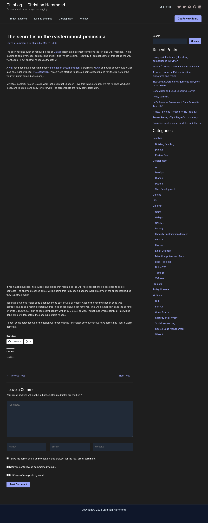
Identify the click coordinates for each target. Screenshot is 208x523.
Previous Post (16, 375)
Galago (57, 51)
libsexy (159, 237)
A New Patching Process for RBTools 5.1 (175, 111)
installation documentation (64, 67)
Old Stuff (157, 204)
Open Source (162, 309)
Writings (78, 18)
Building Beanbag (40, 18)
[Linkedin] (200, 7)
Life (155, 198)
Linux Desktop (162, 248)
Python (159, 182)
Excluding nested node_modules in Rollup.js (176, 122)
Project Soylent (41, 71)
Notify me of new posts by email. (27, 474)
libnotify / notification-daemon (171, 232)
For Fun (159, 304)
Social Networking (165, 320)
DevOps (159, 171)
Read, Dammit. (161, 96)
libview (159, 243)
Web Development (165, 187)
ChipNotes (166, 6)
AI (156, 165)
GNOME (159, 221)
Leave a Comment (16, 42)
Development (62, 18)
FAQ (97, 67)
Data (157, 298)
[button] (188, 18)
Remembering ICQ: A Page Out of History (175, 116)
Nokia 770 (160, 265)
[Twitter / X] (184, 7)
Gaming (157, 193)
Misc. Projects (163, 259)
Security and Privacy (166, 315)
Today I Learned (17, 18)
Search (156, 35)
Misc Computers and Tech (169, 254)
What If (159, 331)
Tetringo (159, 270)
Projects (157, 281)
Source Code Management (169, 326)
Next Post (126, 375)
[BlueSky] (179, 7)
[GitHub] (194, 7)
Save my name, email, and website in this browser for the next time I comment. (53, 457)
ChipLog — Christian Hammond (35, 4)
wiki (11, 67)
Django (159, 176)
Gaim (158, 210)
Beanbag (157, 137)
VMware (159, 276)
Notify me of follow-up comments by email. (32, 465)
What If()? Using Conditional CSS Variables (176, 66)
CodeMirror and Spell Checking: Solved (174, 90)
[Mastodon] (189, 7)
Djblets (159, 148)
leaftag (159, 226)
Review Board (162, 154)
